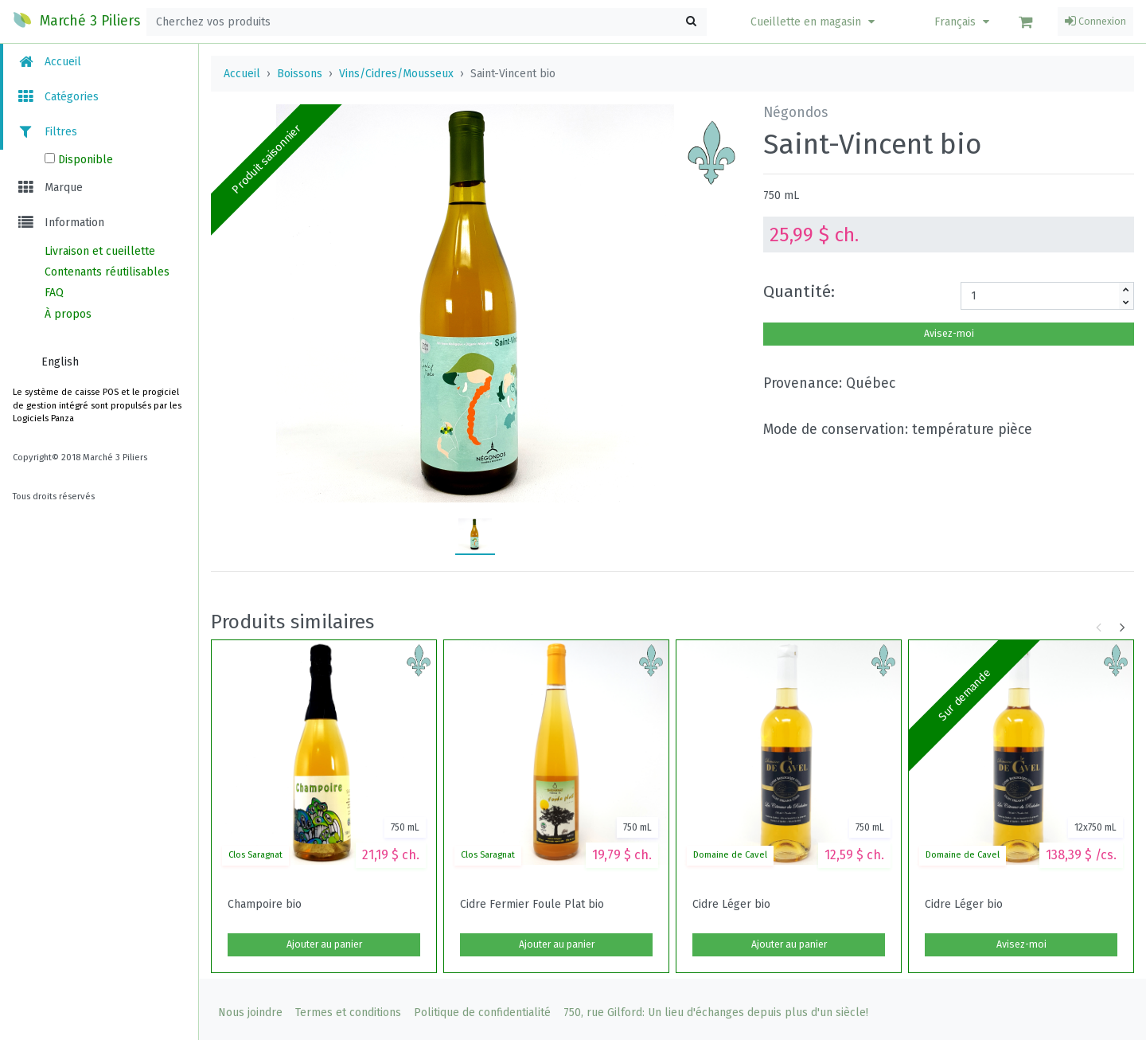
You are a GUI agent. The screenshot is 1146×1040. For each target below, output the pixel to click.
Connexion (1095, 21)
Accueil (48, 61)
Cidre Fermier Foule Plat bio (532, 904)
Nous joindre (250, 1012)
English (60, 362)
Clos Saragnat (255, 855)
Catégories (57, 97)
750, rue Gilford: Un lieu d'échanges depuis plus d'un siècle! (715, 1012)
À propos (68, 314)
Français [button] (963, 22)
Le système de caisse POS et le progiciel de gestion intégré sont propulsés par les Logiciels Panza (97, 405)
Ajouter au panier (324, 944)
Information (60, 222)
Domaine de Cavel (730, 855)
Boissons (299, 73)
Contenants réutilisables (107, 272)
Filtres (46, 132)
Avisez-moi (949, 333)
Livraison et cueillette (100, 251)
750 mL (781, 195)
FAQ (54, 292)
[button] (814, 22)
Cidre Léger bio (731, 904)
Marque (49, 187)
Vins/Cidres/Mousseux (396, 73)
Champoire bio (265, 904)
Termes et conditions (348, 1012)
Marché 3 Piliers (76, 19)
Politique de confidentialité (482, 1012)
